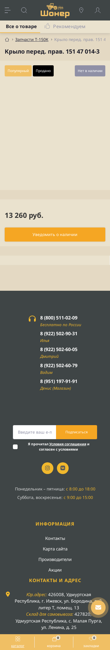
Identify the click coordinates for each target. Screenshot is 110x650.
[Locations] (84, 10)
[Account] (100, 10)
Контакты (55, 538)
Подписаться (76, 432)
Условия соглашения (67, 444)
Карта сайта (55, 549)
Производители (55, 559)
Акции (55, 570)
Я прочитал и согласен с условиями (58, 447)
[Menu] (10, 10)
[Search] (27, 10)
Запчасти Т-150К (31, 39)
